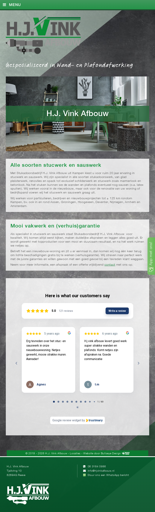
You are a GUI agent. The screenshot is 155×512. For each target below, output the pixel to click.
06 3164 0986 (97, 466)
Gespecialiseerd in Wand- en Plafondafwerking (69, 65)
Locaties (75, 453)
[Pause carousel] (77, 407)
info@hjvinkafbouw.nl (101, 471)
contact (109, 265)
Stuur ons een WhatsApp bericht (108, 475)
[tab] (54, 401)
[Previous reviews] (16, 363)
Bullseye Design (111, 453)
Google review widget (66, 420)
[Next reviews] (138, 363)
